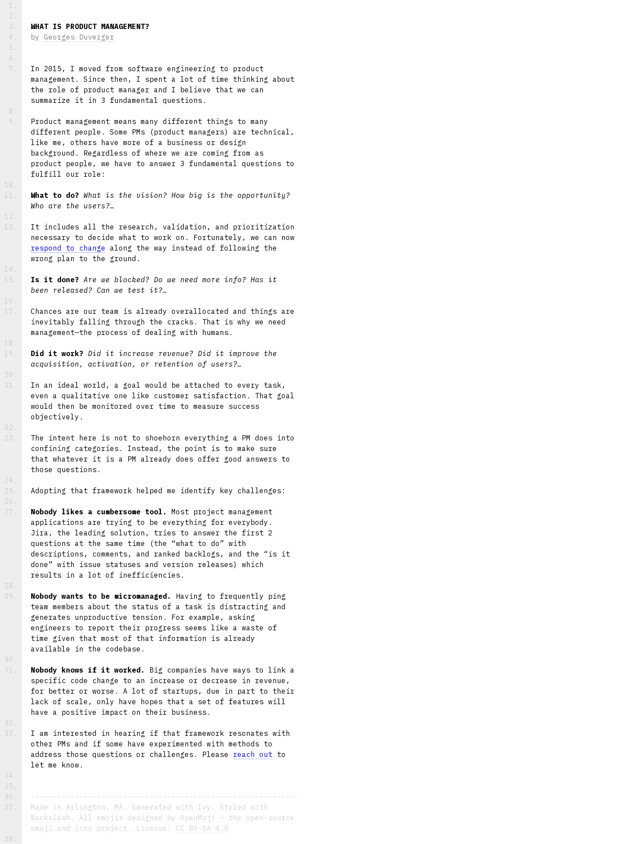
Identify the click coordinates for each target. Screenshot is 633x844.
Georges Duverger (79, 37)
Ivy (204, 807)
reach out (253, 754)
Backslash (50, 817)
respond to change (68, 248)
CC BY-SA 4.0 (202, 828)
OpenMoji (197, 817)
